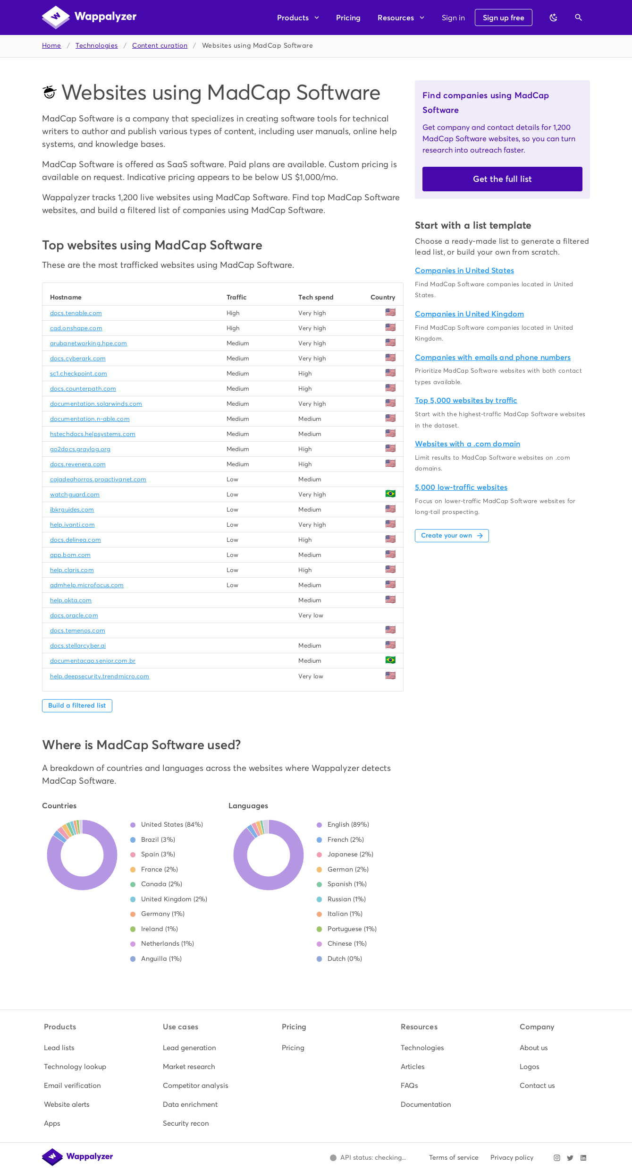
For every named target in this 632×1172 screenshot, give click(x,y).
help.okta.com (71, 600)
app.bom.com (70, 554)
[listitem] (78, 1047)
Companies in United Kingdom (469, 313)
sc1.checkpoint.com (78, 373)
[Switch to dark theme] (553, 17)
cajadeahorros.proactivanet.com (98, 479)
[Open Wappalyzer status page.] (368, 1157)
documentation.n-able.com (90, 418)
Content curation (159, 46)
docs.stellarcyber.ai (78, 645)
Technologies (97, 46)
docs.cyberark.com (78, 358)
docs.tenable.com (76, 313)
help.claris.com (72, 569)
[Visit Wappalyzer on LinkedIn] (583, 1157)
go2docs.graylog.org (80, 449)
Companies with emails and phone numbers (493, 357)
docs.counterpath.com (83, 388)
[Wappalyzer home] (89, 17)
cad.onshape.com (76, 328)
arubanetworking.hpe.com (88, 343)
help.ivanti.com (72, 524)
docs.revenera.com (78, 464)
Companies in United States (464, 270)
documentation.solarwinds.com (96, 403)
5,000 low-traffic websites (461, 487)
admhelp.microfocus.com (87, 585)
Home (51, 46)
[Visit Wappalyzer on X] (570, 1157)
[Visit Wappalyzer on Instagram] (557, 1157)
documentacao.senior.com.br (92, 660)
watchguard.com (75, 494)
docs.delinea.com (75, 539)
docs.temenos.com (77, 630)
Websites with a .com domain (467, 443)
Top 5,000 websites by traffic (466, 400)
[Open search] (578, 17)
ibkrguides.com (72, 509)
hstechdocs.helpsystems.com (92, 433)
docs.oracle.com (74, 615)
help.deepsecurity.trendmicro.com (100, 676)
